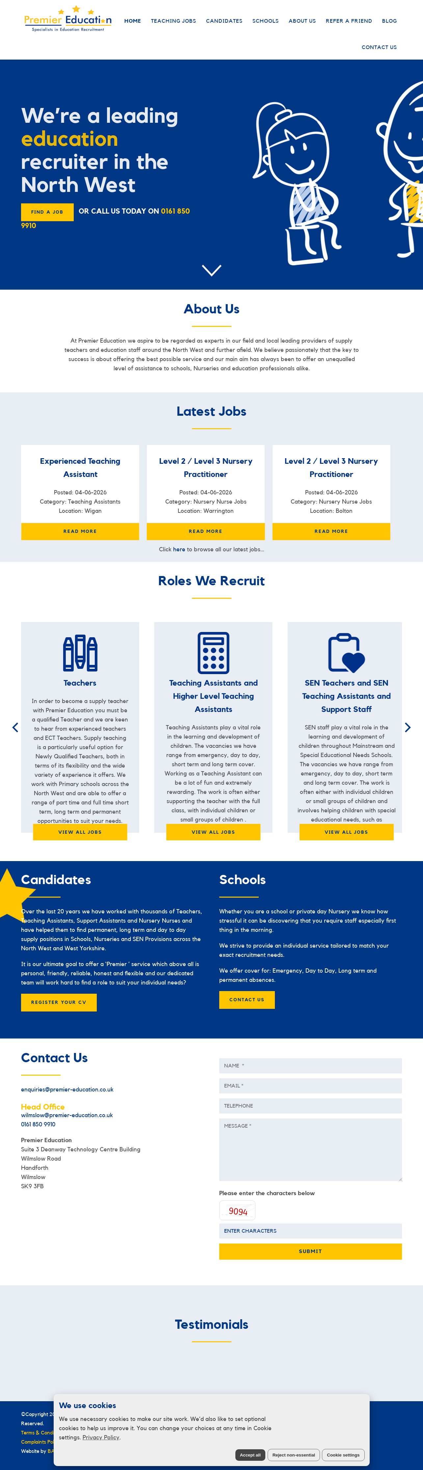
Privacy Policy (101, 1437)
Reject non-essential (294, 1455)
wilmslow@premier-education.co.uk (67, 1115)
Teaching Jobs (173, 21)
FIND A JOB (47, 212)
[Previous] (16, 727)
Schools (265, 21)
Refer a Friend (349, 21)
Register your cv (59, 1002)
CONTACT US (247, 1000)
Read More (80, 531)
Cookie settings (343, 1455)
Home (132, 21)
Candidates (224, 21)
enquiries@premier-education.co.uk (67, 1089)
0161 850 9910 (38, 1124)
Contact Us (379, 47)
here (179, 549)
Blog (389, 21)
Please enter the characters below (267, 1193)
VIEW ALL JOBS (80, 832)
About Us (302, 21)
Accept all (250, 1455)
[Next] (407, 727)
